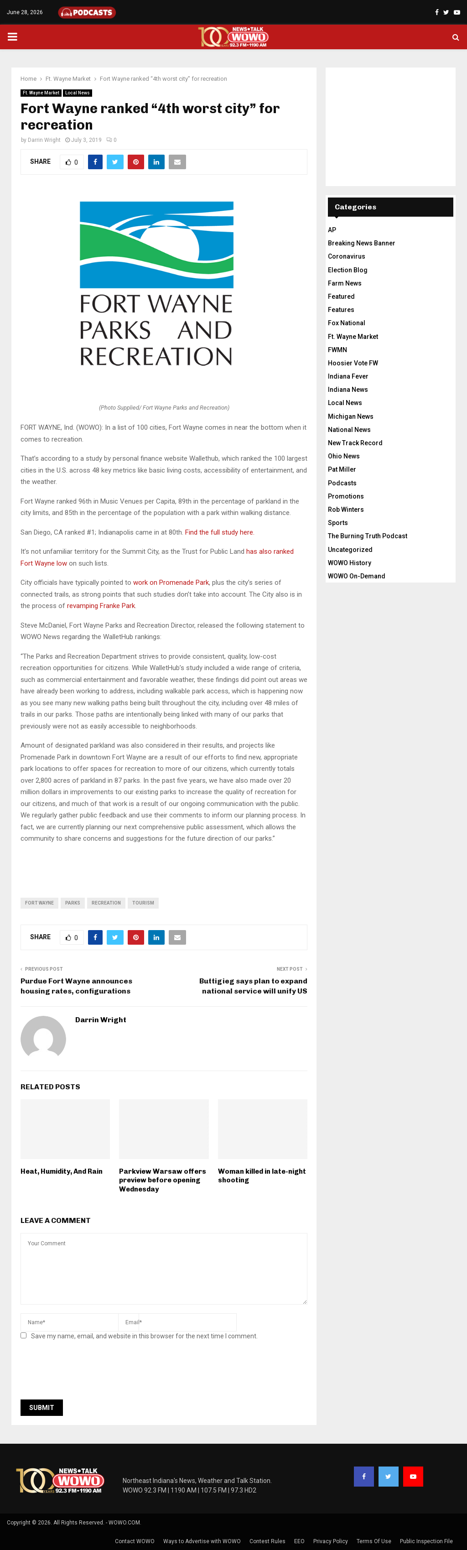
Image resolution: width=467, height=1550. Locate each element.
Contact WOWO (135, 1541)
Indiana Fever (348, 376)
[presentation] (90, 1372)
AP (332, 230)
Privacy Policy (330, 1541)
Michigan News (351, 416)
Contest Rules (267, 1541)
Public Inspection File (426, 1541)
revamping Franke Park (101, 606)
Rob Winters (346, 509)
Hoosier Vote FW (353, 363)
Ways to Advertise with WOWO (202, 1541)
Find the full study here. (219, 532)
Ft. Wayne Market (41, 92)
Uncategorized (350, 549)
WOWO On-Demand (356, 576)
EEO (299, 1541)
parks (72, 902)
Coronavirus (346, 256)
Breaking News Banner (361, 243)
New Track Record (355, 443)
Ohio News (344, 456)
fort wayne (39, 902)
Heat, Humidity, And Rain (62, 1171)
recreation (106, 902)
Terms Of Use (374, 1541)
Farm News (345, 283)
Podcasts (342, 483)
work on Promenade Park (171, 582)
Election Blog (348, 270)
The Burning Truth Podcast (367, 536)
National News (349, 429)
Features (341, 309)
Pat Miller (342, 469)
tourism (143, 902)
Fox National (346, 323)
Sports (338, 522)
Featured (341, 296)
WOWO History (349, 563)
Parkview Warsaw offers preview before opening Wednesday (162, 1180)
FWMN (337, 350)
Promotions (346, 496)
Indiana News (348, 389)
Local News (77, 92)
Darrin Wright (44, 140)
